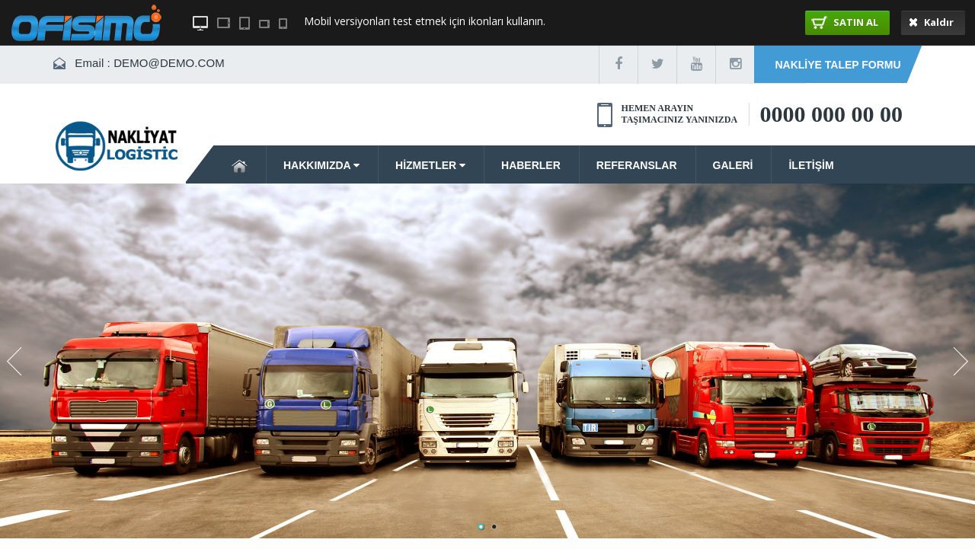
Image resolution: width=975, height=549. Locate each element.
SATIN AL (844, 22)
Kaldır (931, 22)
